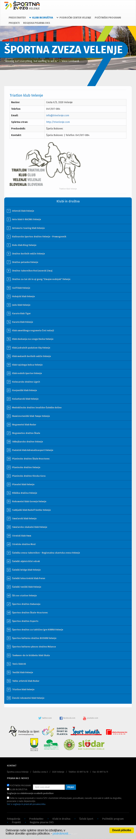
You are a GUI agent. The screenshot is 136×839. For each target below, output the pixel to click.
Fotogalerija (13, 818)
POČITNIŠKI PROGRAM (19, 785)
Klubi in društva (61, 818)
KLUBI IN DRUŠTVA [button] (41, 17)
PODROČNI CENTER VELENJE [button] (73, 17)
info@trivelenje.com (57, 115)
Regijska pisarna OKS (42, 822)
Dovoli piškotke (121, 830)
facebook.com (67, 718)
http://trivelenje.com (58, 122)
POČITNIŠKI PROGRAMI (108, 17)
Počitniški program (113, 818)
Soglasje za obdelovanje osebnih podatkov (30, 793)
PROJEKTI (14, 22)
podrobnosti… (62, 833)
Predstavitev (36, 818)
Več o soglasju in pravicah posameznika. (26, 804)
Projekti (16, 822)
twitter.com (45, 718)
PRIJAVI (70, 787)
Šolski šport (86, 818)
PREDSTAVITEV (17, 17)
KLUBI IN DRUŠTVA (17, 789)
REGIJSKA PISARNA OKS (36, 22)
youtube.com (90, 718)
